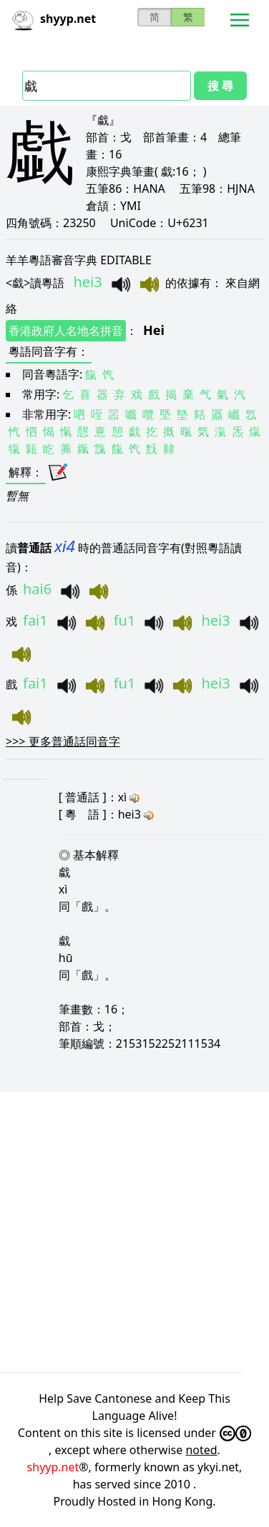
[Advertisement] (134, 1232)
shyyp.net (53, 1467)
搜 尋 (220, 86)
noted (201, 1450)
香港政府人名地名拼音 (66, 331)
